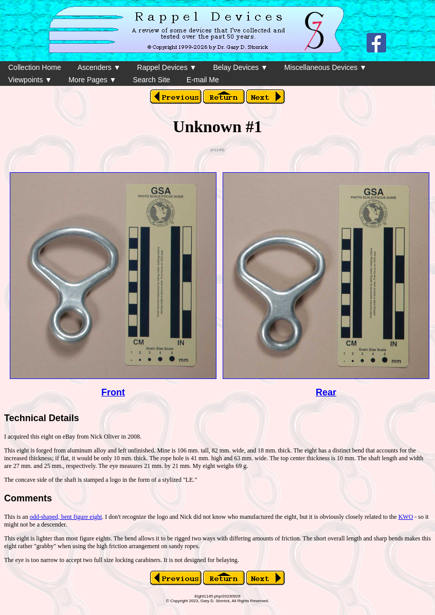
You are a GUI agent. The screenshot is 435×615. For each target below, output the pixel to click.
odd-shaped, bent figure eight (66, 516)
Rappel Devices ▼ (167, 67)
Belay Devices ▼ (240, 67)
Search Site (151, 80)
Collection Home (34, 67)
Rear (326, 392)
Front (113, 392)
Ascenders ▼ (99, 67)
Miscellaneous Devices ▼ (325, 67)
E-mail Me (203, 80)
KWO (405, 516)
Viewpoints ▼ (30, 80)
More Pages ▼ (92, 80)
